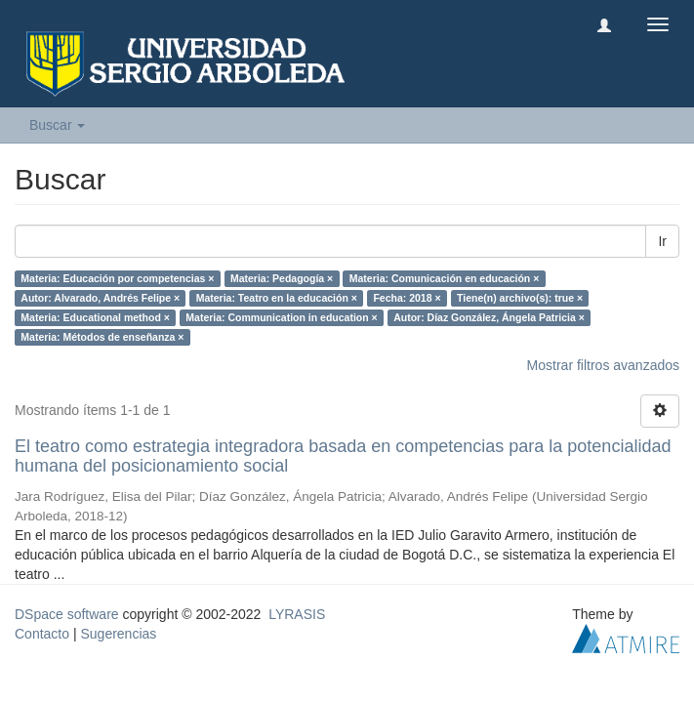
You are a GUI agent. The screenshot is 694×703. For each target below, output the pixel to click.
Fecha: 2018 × (406, 298)
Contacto (42, 633)
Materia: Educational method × (95, 317)
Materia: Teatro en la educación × (276, 298)
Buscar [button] (57, 125)
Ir (662, 241)
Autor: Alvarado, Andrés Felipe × (100, 298)
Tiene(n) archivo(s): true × (520, 298)
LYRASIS (296, 614)
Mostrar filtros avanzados (603, 365)
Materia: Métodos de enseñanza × (102, 337)
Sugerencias (118, 633)
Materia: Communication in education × (281, 317)
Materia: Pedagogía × (281, 278)
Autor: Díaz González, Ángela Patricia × (489, 317)
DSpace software (67, 614)
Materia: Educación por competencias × (117, 278)
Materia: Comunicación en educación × (444, 278)
